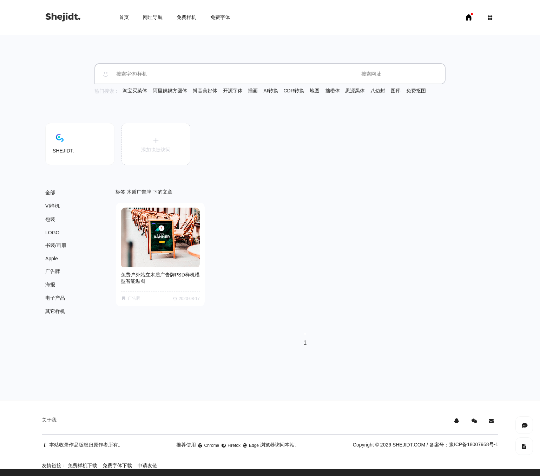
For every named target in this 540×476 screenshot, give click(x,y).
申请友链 (147, 465)
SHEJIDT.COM (409, 445)
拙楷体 (332, 90)
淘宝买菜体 (135, 90)
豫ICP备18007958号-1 (473, 444)
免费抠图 (416, 90)
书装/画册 (55, 245)
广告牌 (52, 271)
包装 (50, 219)
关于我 (49, 420)
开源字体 (233, 90)
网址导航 (153, 17)
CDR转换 (293, 90)
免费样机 (186, 17)
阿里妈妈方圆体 (170, 90)
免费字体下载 (117, 465)
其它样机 (55, 311)
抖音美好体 (205, 90)
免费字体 (220, 17)
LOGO (52, 232)
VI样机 (52, 206)
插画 (253, 90)
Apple (51, 258)
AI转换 (270, 90)
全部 (50, 192)
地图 (315, 90)
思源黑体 (355, 90)
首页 (124, 17)
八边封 (377, 90)
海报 (50, 284)
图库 (396, 90)
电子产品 (55, 298)
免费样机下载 (82, 465)
